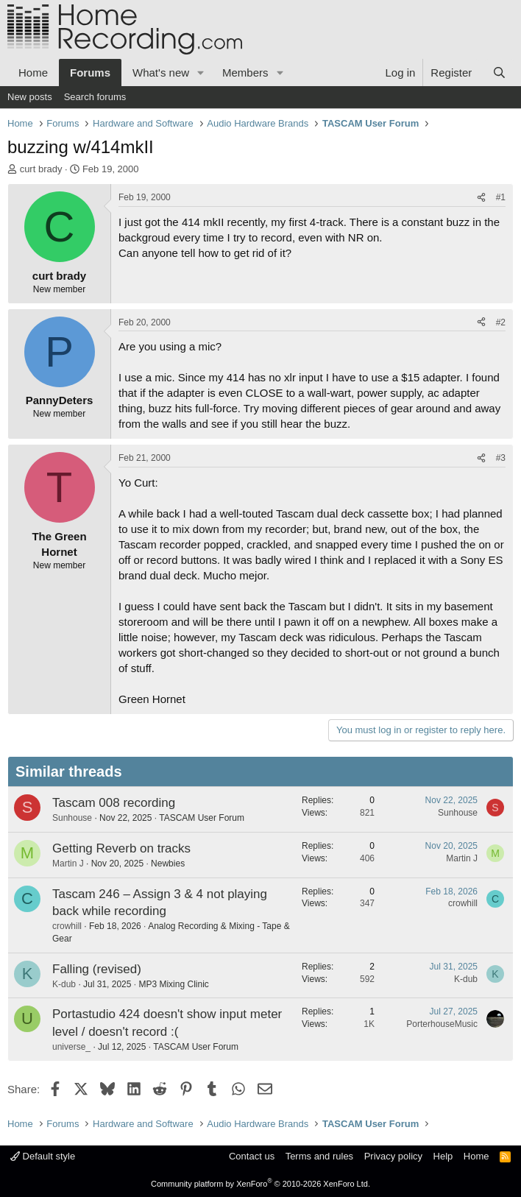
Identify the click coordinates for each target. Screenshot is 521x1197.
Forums (90, 72)
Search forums (95, 96)
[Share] (481, 197)
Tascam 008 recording (113, 803)
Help (443, 1156)
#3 (501, 458)
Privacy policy (393, 1156)
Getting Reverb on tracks (121, 848)
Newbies (168, 863)
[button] (201, 72)
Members (245, 72)
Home (33, 72)
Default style (42, 1156)
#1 (501, 197)
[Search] (499, 72)
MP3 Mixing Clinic (173, 984)
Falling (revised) (96, 969)
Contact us (251, 1156)
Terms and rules (319, 1156)
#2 (501, 322)
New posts (29, 96)
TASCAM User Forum (201, 818)
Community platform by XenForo (260, 1183)
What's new (160, 72)
